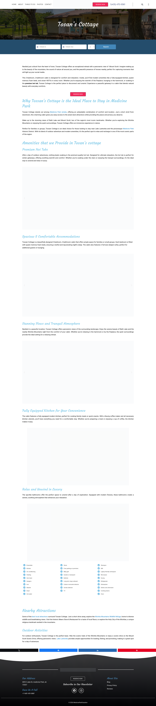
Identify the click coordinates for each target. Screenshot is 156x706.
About (20, 4)
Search (106, 47)
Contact (48, 4)
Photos (40, 4)
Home (14, 4)
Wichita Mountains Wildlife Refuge (108, 617)
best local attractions (39, 617)
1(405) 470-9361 (117, 4)
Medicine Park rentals (58, 112)
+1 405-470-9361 (28, 693)
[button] (24, 198)
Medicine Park (128, 129)
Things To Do (30, 4)
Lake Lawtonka (62, 639)
